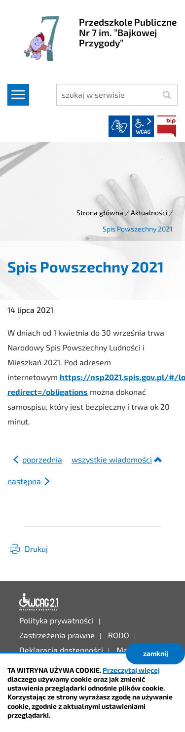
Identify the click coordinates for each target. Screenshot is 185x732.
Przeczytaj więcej (131, 670)
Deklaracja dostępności (39, 602)
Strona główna (99, 212)
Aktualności (149, 212)
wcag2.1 (143, 126)
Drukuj (36, 548)
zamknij (155, 653)
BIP (167, 126)
